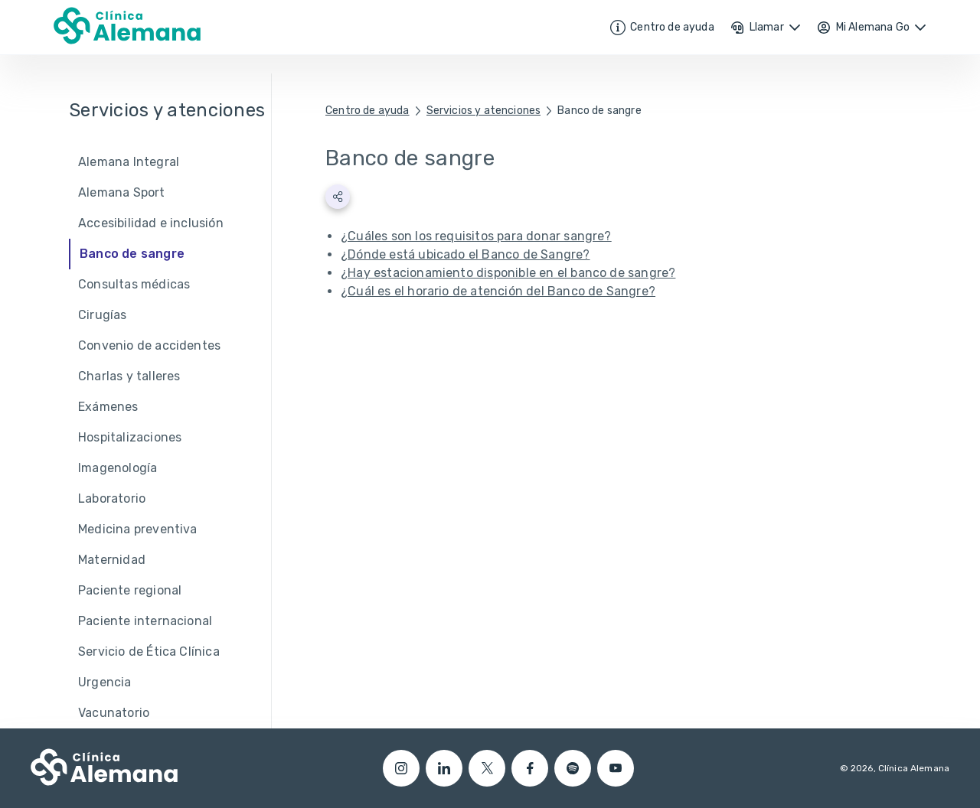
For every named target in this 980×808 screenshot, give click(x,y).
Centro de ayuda (367, 110)
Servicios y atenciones (483, 110)
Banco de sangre (599, 110)
